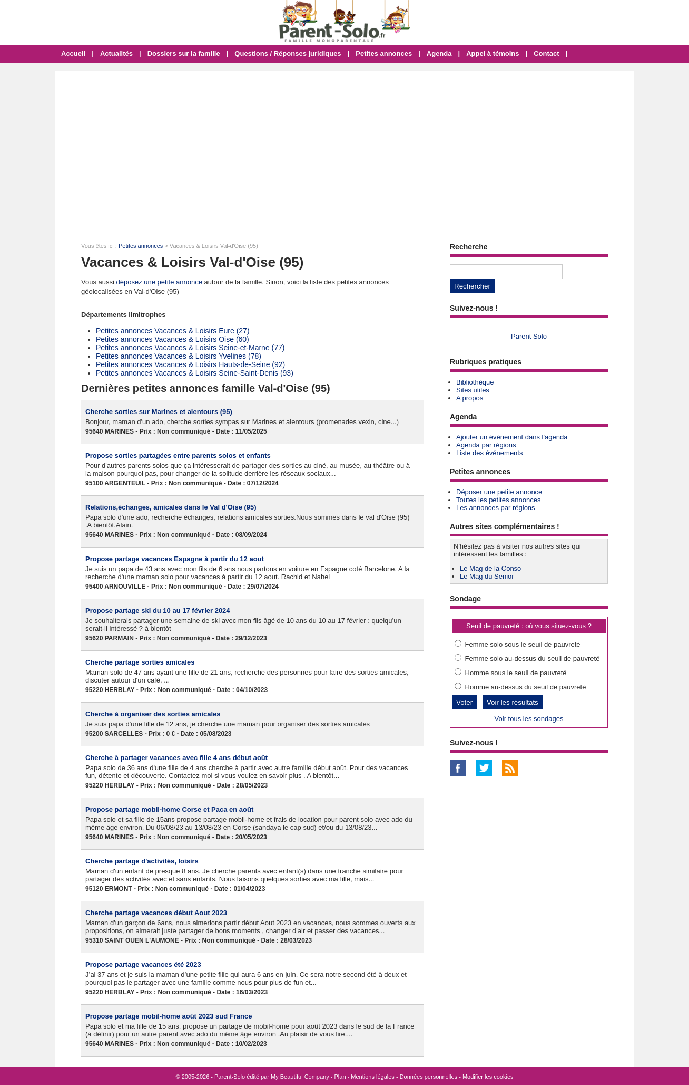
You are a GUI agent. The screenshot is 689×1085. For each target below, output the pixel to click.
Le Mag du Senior (487, 576)
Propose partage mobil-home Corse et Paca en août (169, 809)
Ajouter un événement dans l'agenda (511, 437)
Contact (546, 53)
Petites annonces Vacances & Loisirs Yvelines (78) (178, 356)
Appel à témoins (492, 53)
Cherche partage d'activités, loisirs (142, 861)
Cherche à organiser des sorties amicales (153, 714)
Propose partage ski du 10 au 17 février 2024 (157, 610)
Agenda (439, 53)
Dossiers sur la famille (183, 53)
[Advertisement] (344, 150)
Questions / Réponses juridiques (287, 53)
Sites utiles (472, 390)
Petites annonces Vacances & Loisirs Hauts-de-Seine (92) (190, 364)
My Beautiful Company (300, 1076)
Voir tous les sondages (529, 719)
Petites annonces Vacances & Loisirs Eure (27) (173, 331)
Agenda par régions (486, 445)
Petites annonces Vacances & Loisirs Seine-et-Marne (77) (190, 347)
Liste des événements (489, 453)
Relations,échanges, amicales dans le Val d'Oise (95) (171, 507)
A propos (469, 398)
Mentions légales (373, 1076)
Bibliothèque (475, 382)
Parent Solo (529, 336)
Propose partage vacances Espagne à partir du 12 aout (174, 559)
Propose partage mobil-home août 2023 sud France (168, 1016)
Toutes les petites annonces (498, 500)
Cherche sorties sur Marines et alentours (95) (158, 412)
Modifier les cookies (488, 1076)
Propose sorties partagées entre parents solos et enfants (178, 455)
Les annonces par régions (495, 508)
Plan (340, 1076)
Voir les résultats (512, 702)
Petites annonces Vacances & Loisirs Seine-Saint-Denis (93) (194, 373)
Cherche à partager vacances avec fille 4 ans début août (176, 758)
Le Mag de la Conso (490, 568)
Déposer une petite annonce (499, 492)
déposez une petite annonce (159, 282)
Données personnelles (428, 1076)
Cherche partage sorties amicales (139, 662)
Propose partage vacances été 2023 (143, 964)
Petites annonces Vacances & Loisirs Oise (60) (172, 339)
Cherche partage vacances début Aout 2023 (156, 913)
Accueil (73, 53)
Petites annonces (384, 53)
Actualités (116, 53)
